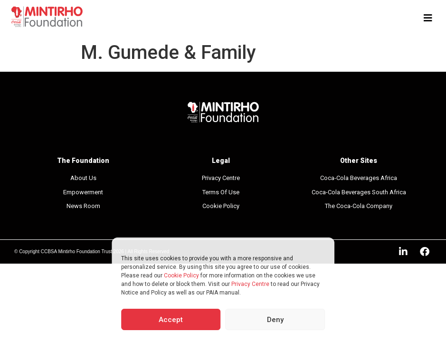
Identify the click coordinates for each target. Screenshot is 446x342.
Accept (171, 319)
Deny (275, 319)
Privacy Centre (250, 284)
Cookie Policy (181, 275)
